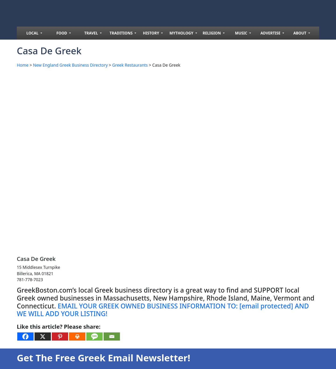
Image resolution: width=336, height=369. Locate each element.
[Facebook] (25, 336)
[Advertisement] (157, 104)
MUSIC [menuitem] (241, 33)
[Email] (112, 336)
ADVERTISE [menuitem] (270, 33)
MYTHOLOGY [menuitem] (181, 33)
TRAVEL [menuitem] (91, 33)
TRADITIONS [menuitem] (122, 33)
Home (22, 65)
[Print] (77, 336)
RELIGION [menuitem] (212, 33)
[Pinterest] (60, 336)
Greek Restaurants (130, 65)
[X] (43, 336)
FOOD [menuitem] (62, 33)
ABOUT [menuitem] (300, 33)
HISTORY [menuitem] (151, 33)
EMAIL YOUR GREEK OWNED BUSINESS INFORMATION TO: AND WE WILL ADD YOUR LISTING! (163, 309)
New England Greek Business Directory (70, 65)
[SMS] (94, 336)
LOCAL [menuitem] (32, 33)
